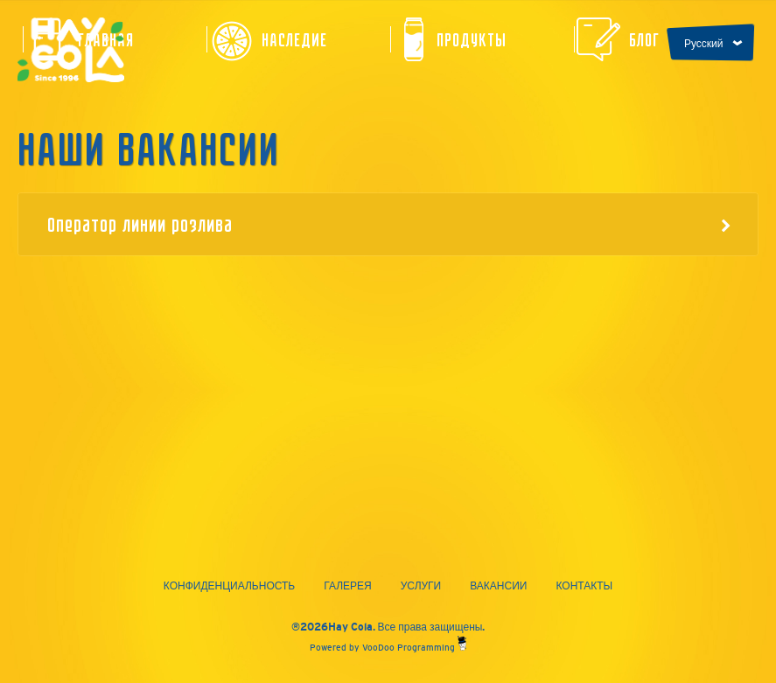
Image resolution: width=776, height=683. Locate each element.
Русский (704, 44)
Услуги (421, 586)
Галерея (348, 586)
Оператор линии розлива (389, 224)
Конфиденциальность (229, 586)
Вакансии (498, 586)
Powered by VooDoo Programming (388, 647)
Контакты (584, 586)
